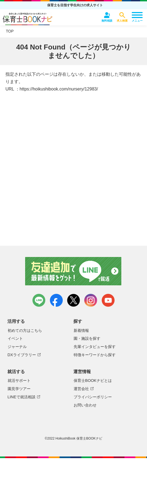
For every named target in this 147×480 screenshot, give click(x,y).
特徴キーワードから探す (95, 355)
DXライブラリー (22, 355)
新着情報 (81, 330)
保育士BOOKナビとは (93, 380)
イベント (15, 338)
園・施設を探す (87, 338)
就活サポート (19, 380)
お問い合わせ (85, 405)
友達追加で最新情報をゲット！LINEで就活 (73, 271)
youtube (108, 300)
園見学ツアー (19, 389)
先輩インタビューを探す (95, 346)
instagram (90, 300)
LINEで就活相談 (21, 397)
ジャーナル (17, 346)
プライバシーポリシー (93, 397)
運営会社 (81, 389)
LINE (38, 300)
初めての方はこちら (25, 330)
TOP (10, 31)
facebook (56, 300)
